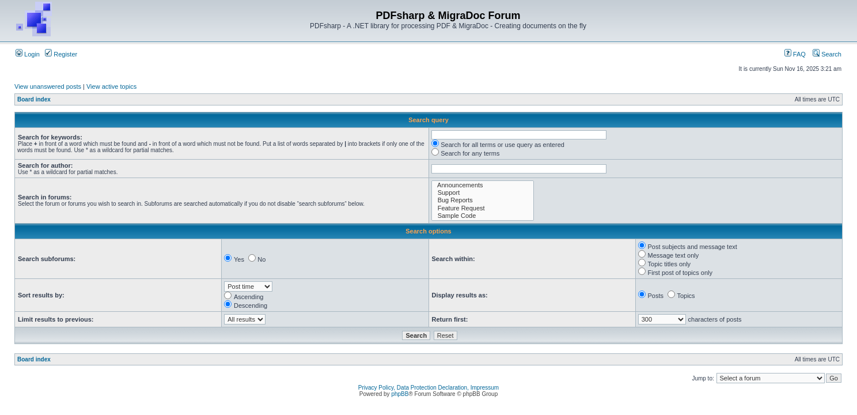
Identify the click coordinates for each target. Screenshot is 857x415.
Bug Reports (483, 200)
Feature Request (483, 208)
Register (61, 54)
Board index (34, 99)
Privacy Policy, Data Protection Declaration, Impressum (428, 387)
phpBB (399, 394)
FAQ (795, 54)
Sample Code (483, 216)
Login (28, 54)
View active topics (111, 86)
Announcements (483, 185)
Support (483, 193)
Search (827, 54)
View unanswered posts (47, 86)
